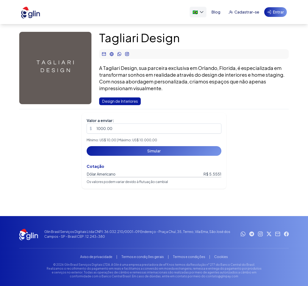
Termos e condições (189, 256)
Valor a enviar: (100, 120)
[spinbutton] (154, 128)
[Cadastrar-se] (243, 12)
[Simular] (154, 151)
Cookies (221, 256)
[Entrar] (275, 12)
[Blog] (216, 12)
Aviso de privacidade (96, 256)
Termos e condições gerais (142, 256)
